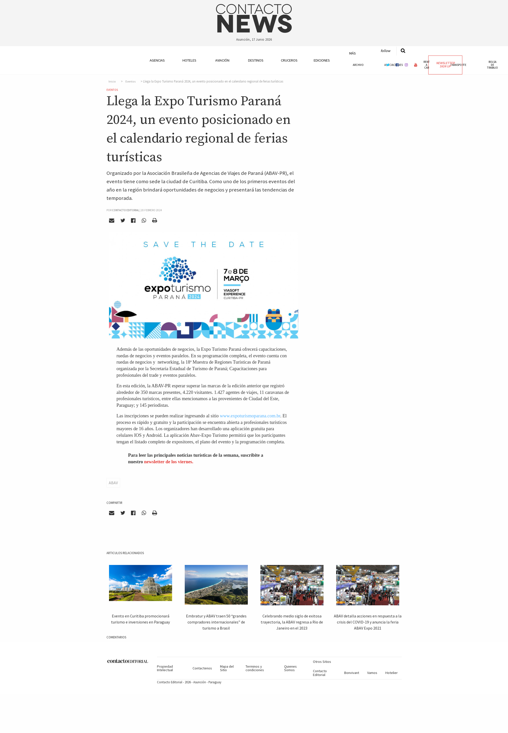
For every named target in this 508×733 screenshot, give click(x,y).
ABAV (113, 482)
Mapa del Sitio (227, 668)
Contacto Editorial (320, 673)
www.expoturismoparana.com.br (250, 415)
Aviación (222, 60)
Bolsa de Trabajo (492, 64)
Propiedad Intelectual (165, 668)
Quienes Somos (290, 668)
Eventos (130, 81)
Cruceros (289, 60)
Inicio (112, 81)
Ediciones (322, 60)
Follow (385, 50)
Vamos (372, 672)
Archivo (358, 65)
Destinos (255, 60)
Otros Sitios (322, 661)
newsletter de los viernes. (168, 461)
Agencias (157, 60)
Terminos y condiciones (255, 668)
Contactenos (202, 668)
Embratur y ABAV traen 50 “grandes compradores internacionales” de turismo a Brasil (216, 622)
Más (352, 53)
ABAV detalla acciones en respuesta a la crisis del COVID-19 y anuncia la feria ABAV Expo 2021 (368, 622)
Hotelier (391, 672)
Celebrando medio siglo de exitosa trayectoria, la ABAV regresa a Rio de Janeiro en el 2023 (292, 622)
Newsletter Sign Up (445, 64)
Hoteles (189, 60)
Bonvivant (351, 672)
